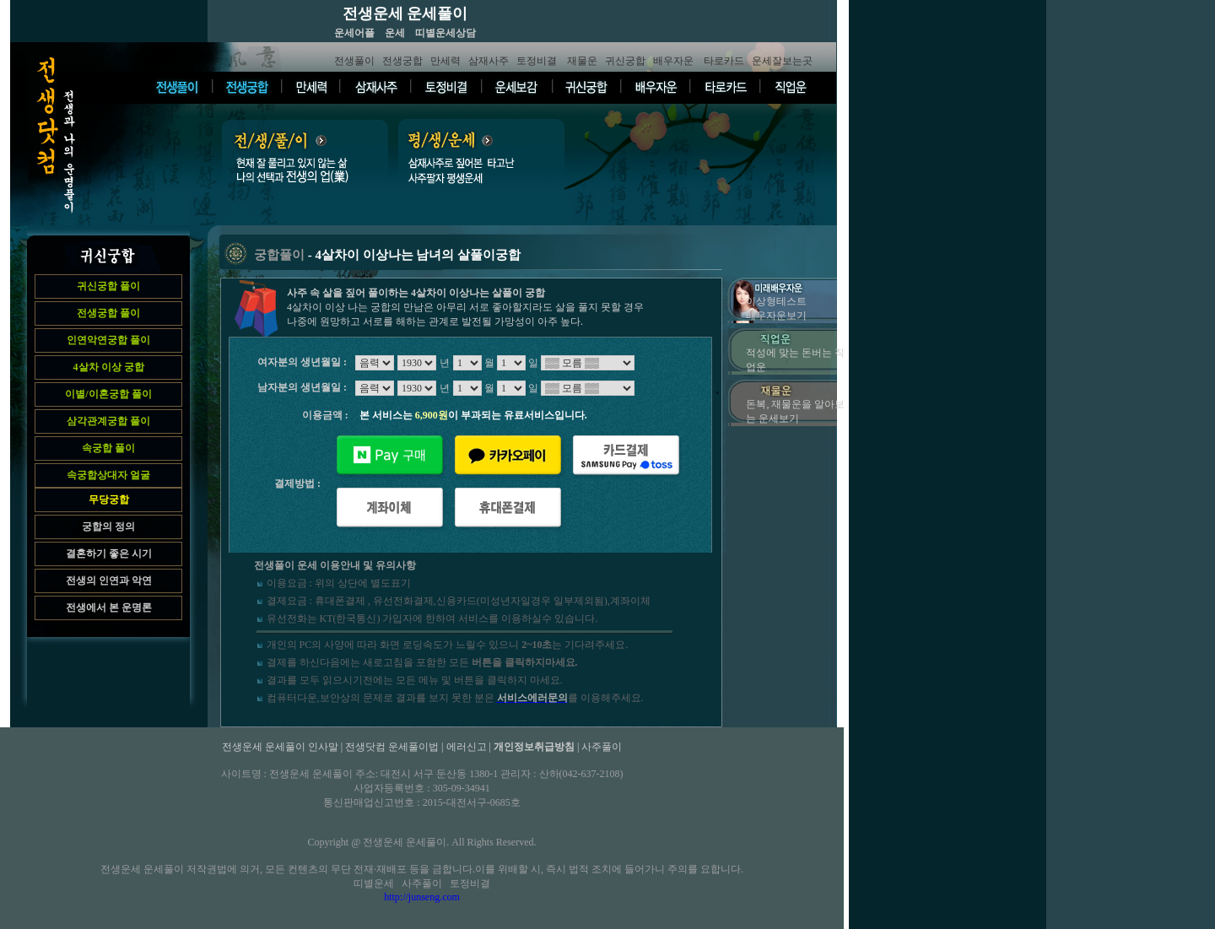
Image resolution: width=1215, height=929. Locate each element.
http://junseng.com (422, 897)
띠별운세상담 (445, 33)
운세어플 (354, 33)
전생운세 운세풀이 (405, 13)
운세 (395, 33)
